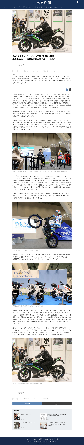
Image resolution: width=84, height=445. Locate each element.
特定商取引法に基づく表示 (51, 439)
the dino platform (44, 443)
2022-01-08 (21, 64)
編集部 (20, 66)
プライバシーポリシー (31, 439)
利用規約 (41, 439)
